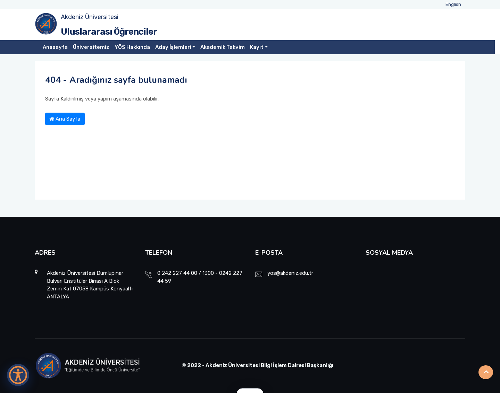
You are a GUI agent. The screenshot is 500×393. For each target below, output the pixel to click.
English (453, 4)
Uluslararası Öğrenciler (109, 31)
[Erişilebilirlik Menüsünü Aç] (18, 375)
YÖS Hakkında (132, 47)
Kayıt (257, 47)
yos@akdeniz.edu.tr (290, 273)
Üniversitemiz (91, 47)
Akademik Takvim (222, 47)
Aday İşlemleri (173, 47)
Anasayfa (55, 47)
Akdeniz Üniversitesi (89, 17)
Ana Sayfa (64, 119)
